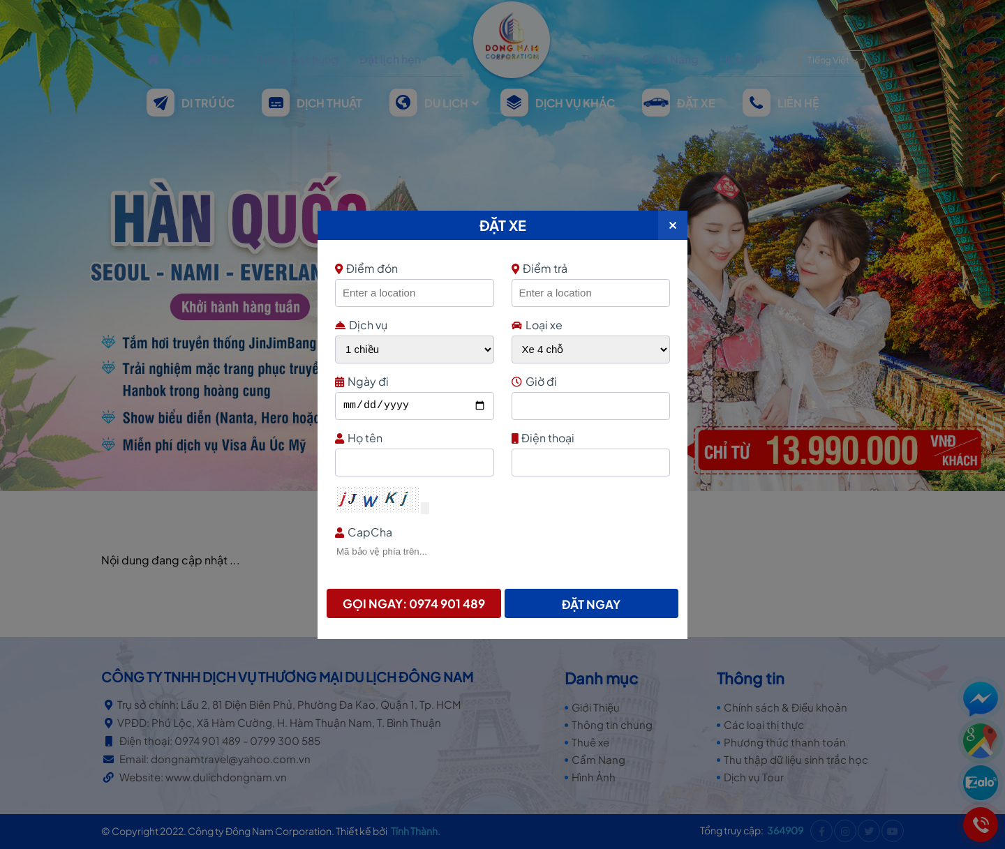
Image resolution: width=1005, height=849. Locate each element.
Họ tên (413, 437)
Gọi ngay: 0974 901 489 (414, 603)
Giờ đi (589, 381)
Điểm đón (413, 268)
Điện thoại (589, 437)
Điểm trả (539, 268)
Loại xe (537, 324)
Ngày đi (413, 381)
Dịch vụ (361, 324)
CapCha (501, 532)
